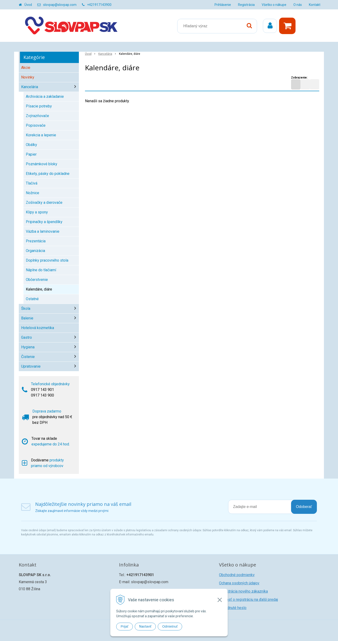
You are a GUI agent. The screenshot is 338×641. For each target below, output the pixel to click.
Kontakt (314, 5)
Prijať (124, 626)
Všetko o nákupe (274, 5)
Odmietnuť (170, 626)
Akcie (25, 67)
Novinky (27, 77)
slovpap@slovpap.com (60, 5)
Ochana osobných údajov (239, 583)
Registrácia (246, 5)
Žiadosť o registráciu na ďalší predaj (248, 599)
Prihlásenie (223, 5)
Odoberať (304, 507)
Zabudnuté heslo (232, 608)
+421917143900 (99, 5)
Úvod (28, 5)
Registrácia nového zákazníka (243, 591)
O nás (297, 5)
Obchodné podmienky (237, 575)
